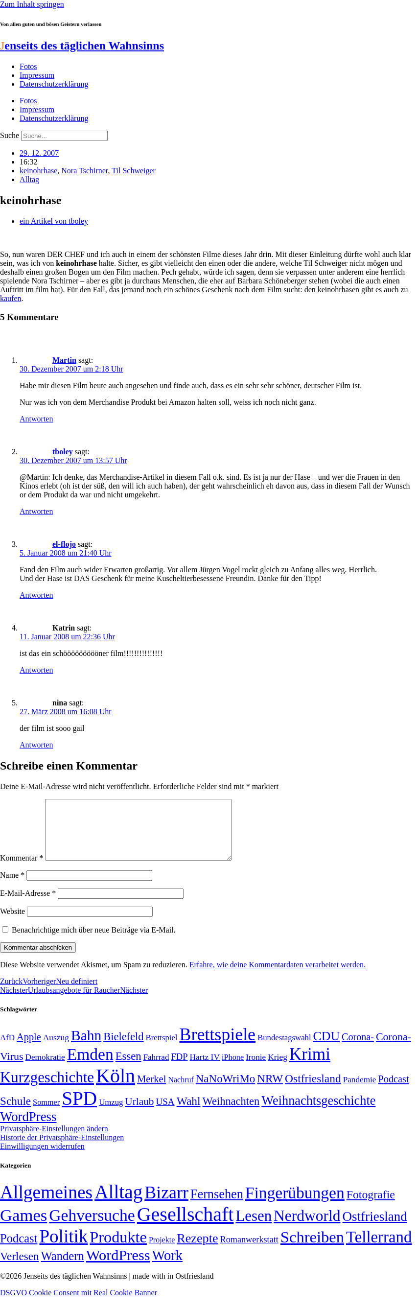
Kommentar (21, 869)
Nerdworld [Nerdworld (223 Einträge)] (307, 1227)
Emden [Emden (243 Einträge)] (90, 1066)
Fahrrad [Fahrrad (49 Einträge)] (156, 1069)
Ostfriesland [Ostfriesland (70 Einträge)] (375, 1228)
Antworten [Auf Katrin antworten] (36, 670)
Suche (9, 135)
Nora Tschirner (84, 170)
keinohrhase (38, 170)
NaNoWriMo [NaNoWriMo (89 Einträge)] (225, 1090)
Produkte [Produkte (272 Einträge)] (118, 1249)
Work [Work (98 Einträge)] (167, 1267)
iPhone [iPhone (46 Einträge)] (233, 1069)
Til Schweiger (134, 170)
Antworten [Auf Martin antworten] (36, 419)
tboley (62, 451)
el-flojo (64, 544)
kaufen (11, 298)
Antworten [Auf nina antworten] (36, 745)
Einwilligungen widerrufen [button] (42, 1158)
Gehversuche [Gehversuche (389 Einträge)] (92, 1227)
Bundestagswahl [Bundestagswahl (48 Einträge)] (284, 1049)
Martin (64, 360)
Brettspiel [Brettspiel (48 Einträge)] (162, 1049)
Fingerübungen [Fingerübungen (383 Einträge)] (295, 1204)
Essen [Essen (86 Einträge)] (128, 1068)
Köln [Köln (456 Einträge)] (115, 1087)
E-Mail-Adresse (28, 905)
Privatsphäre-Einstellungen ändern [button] (54, 1140)
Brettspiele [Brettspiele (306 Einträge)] (218, 1046)
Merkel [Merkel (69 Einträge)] (151, 1090)
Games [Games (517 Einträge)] (23, 1227)
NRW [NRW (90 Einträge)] (270, 1090)
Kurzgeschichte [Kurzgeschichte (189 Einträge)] (47, 1089)
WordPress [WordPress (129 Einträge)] (28, 1128)
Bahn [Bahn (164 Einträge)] (86, 1047)
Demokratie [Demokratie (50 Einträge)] (45, 1069)
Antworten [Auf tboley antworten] (36, 511)
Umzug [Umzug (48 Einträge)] (111, 1114)
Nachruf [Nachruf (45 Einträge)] (180, 1091)
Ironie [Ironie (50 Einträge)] (256, 1069)
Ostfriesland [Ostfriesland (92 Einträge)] (313, 1090)
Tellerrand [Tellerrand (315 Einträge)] (379, 1249)
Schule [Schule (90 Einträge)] (15, 1112)
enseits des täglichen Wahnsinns (82, 45)
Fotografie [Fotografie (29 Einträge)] (371, 1206)
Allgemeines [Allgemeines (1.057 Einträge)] (46, 1204)
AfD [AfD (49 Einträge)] (7, 1049)
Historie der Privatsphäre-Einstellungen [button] (62, 1149)
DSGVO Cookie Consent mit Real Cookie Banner (78, 1304)
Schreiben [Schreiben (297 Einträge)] (312, 1249)
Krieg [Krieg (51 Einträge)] (277, 1069)
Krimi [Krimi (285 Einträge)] (309, 1065)
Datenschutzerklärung (54, 84)
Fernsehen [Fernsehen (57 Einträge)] (216, 1206)
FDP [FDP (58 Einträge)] (179, 1068)
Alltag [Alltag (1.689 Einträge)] (118, 1203)
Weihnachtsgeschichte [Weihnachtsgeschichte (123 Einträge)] (318, 1112)
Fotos (28, 66)
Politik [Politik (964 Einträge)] (63, 1248)
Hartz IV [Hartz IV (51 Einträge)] (205, 1069)
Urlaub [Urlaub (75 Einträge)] (139, 1113)
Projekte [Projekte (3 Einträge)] (162, 1251)
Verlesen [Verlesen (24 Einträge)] (19, 1268)
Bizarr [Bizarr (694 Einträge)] (166, 1204)
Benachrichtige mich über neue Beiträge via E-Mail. (94, 941)
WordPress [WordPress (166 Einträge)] (118, 1267)
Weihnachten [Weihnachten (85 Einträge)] (231, 1113)
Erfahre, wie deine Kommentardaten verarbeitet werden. (277, 976)
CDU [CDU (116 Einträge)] (326, 1048)
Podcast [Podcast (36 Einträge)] (18, 1250)
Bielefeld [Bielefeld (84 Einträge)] (123, 1048)
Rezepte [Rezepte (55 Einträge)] (197, 1250)
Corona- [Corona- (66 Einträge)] (358, 1048)
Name (12, 887)
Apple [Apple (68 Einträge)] (29, 1048)
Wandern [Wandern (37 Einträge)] (62, 1267)
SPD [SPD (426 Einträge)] (79, 1110)
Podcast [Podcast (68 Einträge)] (393, 1090)
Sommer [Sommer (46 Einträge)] (46, 1114)
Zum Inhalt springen (32, 4)
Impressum (37, 75)
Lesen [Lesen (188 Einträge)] (253, 1227)
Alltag (29, 179)
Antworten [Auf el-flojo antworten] (36, 595)
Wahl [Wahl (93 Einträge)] (189, 1112)
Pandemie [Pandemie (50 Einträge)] (359, 1091)
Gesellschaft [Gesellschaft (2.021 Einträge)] (185, 1226)
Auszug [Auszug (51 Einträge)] (56, 1049)
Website (12, 923)
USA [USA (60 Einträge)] (165, 1113)
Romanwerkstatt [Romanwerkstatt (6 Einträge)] (249, 1251)
